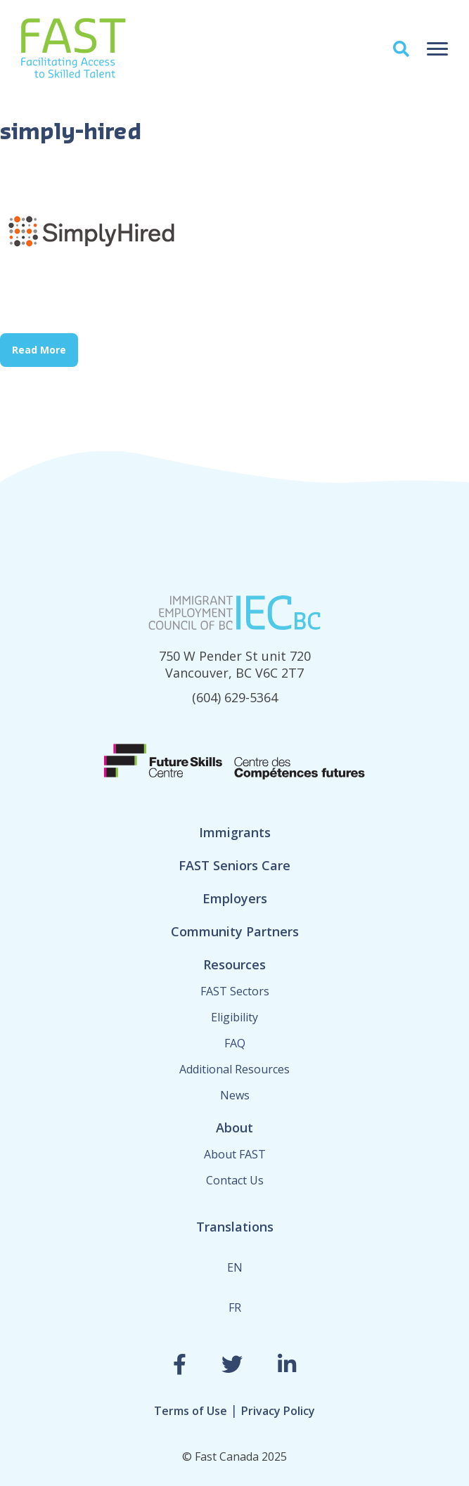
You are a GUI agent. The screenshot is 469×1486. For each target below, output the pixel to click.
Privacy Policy (278, 1411)
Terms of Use (190, 1411)
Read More (39, 349)
